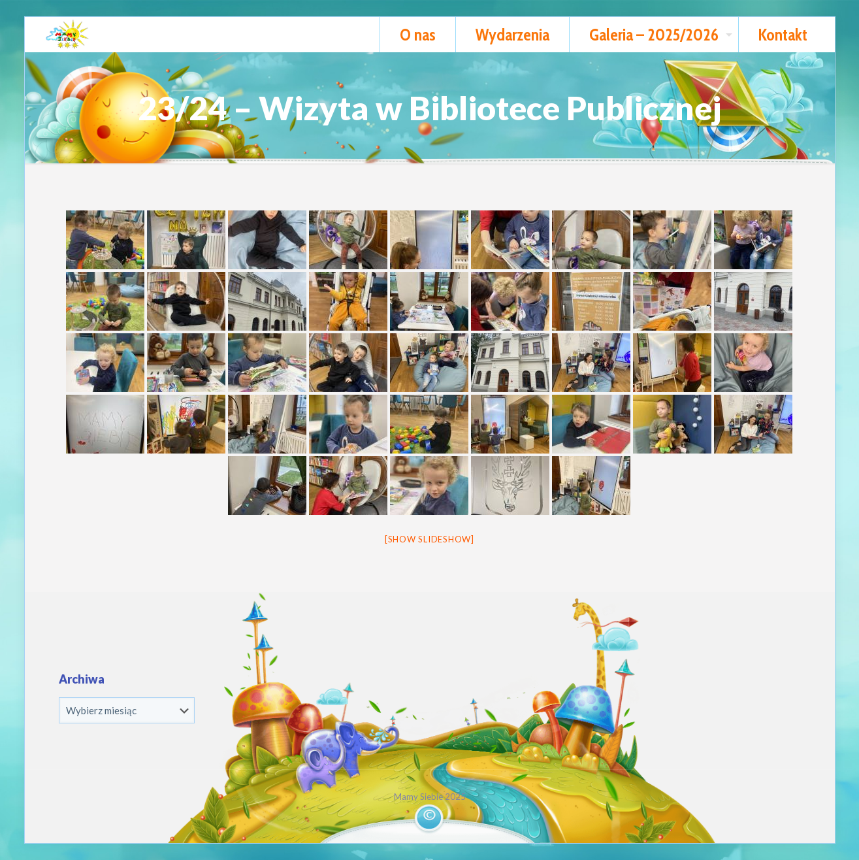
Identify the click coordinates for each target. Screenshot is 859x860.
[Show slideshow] (429, 539)
